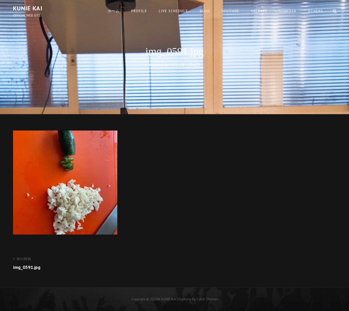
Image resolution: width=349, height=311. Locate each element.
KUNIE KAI (27, 8)
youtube (230, 11)
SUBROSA (287, 11)
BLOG (205, 11)
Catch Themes (207, 299)
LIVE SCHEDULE (173, 11)
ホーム (113, 11)
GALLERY (259, 11)
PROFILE (139, 11)
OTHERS (315, 11)
